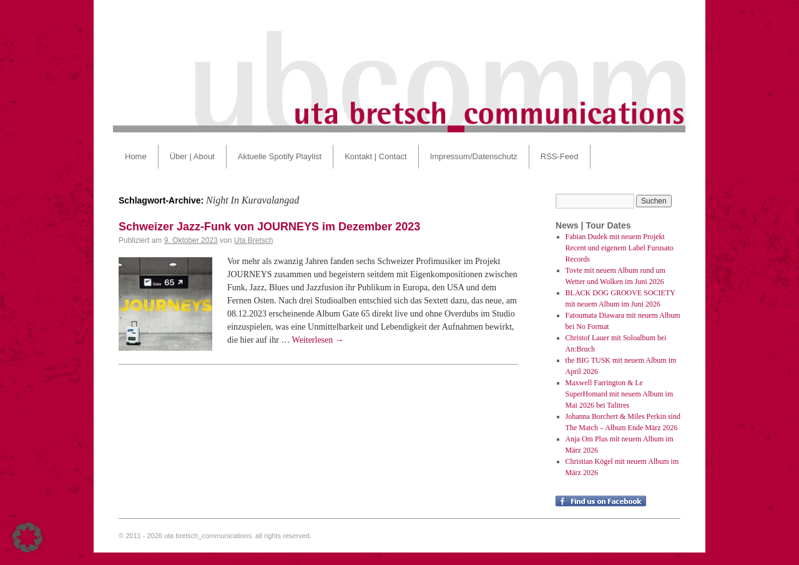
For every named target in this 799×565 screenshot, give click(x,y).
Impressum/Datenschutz (473, 156)
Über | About (192, 156)
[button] (27, 537)
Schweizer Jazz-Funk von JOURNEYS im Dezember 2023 (269, 226)
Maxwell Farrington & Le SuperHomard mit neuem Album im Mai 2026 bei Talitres (620, 394)
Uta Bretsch (253, 240)
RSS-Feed (560, 156)
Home (136, 156)
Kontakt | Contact (376, 156)
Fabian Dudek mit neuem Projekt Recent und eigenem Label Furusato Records (620, 247)
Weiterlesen (318, 340)
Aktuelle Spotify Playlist (279, 156)
